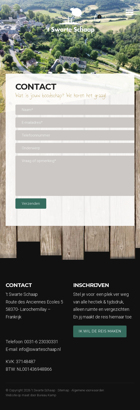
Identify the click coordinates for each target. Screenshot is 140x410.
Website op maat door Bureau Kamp (31, 395)
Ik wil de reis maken (100, 331)
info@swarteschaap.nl (40, 349)
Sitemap (63, 390)
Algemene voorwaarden (87, 390)
